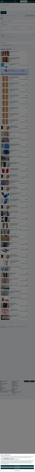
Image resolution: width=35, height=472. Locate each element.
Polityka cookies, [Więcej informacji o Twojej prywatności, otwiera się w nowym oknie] (6, 458)
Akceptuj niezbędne (17, 468)
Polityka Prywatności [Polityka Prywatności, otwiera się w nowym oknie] (11, 458)
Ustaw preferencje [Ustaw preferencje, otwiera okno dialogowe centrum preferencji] (17, 470)
